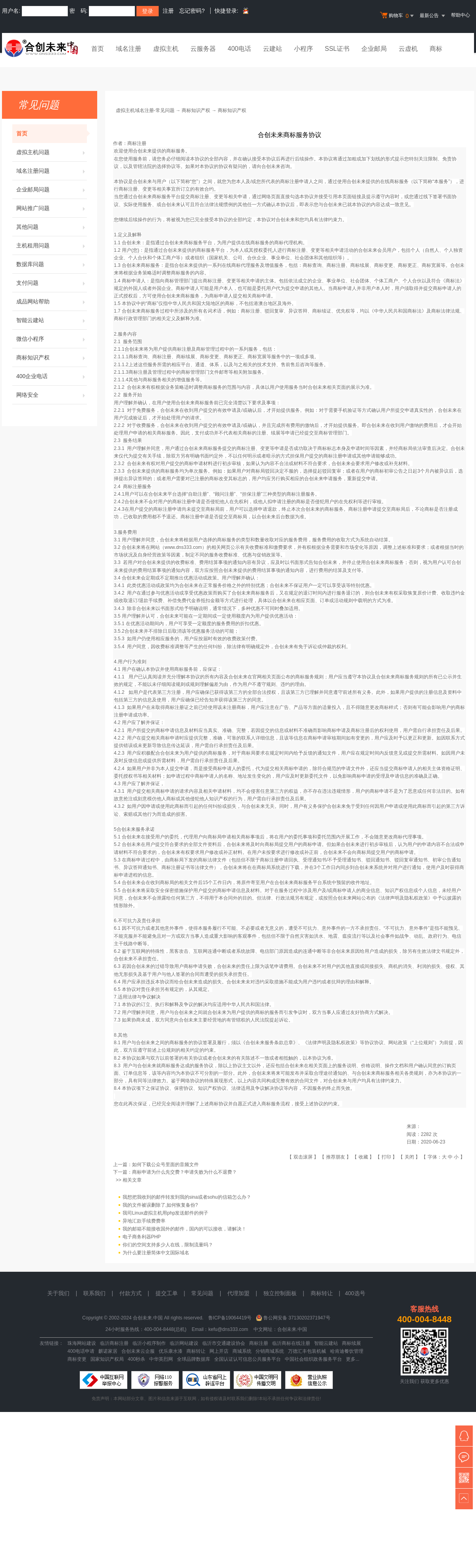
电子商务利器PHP (142, 1237)
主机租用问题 (51, 245)
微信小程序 (51, 339)
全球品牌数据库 (193, 1359)
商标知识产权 (51, 357)
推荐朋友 (335, 1157)
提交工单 (166, 1293)
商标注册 (258, 1343)
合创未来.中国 (292, 1329)
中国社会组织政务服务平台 (313, 1359)
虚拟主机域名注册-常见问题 (145, 110)
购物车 (398, 16)
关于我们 (58, 1293)
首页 (97, 48)
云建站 (272, 48)
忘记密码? (192, 11)
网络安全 (51, 395)
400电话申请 (80, 1351)
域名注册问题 (51, 171)
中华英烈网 (161, 1359)
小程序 (303, 48)
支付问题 (51, 283)
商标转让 (195, 1351)
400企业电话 (51, 376)
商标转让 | (328, 1293)
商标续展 (351, 1343)
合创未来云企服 (138, 1351)
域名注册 (128, 48)
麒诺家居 (107, 1351)
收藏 (363, 1157)
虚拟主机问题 (51, 152)
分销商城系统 (269, 1351)
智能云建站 (51, 320)
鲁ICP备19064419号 (229, 1318)
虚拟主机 (165, 48)
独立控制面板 (280, 1293)
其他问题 (51, 227)
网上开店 (218, 1351)
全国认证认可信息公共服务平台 (247, 1359)
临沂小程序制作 (149, 1343)
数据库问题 (51, 264)
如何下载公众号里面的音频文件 (165, 1164)
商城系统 (241, 1351)
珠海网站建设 (81, 1343)
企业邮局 (374, 48)
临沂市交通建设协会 (223, 1343)
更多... (352, 1359)
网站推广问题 (51, 208)
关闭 (409, 1157)
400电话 (239, 48)
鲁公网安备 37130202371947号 (296, 1318)
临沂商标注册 (114, 1343)
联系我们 (94, 1293)
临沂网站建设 (184, 1343)
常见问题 (202, 1293)
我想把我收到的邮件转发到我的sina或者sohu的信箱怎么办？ (187, 1197)
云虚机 (408, 48)
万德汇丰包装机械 (307, 1351)
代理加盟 (238, 1293)
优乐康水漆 (170, 1351)
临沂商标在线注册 (291, 1343)
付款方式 (130, 1293)
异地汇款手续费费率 (144, 1221)
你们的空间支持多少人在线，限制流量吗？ (168, 1245)
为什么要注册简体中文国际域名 (156, 1252)
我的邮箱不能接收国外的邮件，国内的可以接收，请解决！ (184, 1229)
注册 (168, 11)
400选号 (355, 1293)
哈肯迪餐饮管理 (346, 1351)
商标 (436, 48)
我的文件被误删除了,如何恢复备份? (160, 1205)
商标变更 (76, 1359)
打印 (386, 1157)
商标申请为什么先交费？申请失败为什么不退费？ (184, 1172)
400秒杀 (136, 1359)
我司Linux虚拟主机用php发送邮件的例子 (166, 1213)
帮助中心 (460, 15)
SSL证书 (337, 48)
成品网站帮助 (51, 301)
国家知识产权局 (107, 1359)
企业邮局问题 (51, 189)
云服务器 (203, 48)
